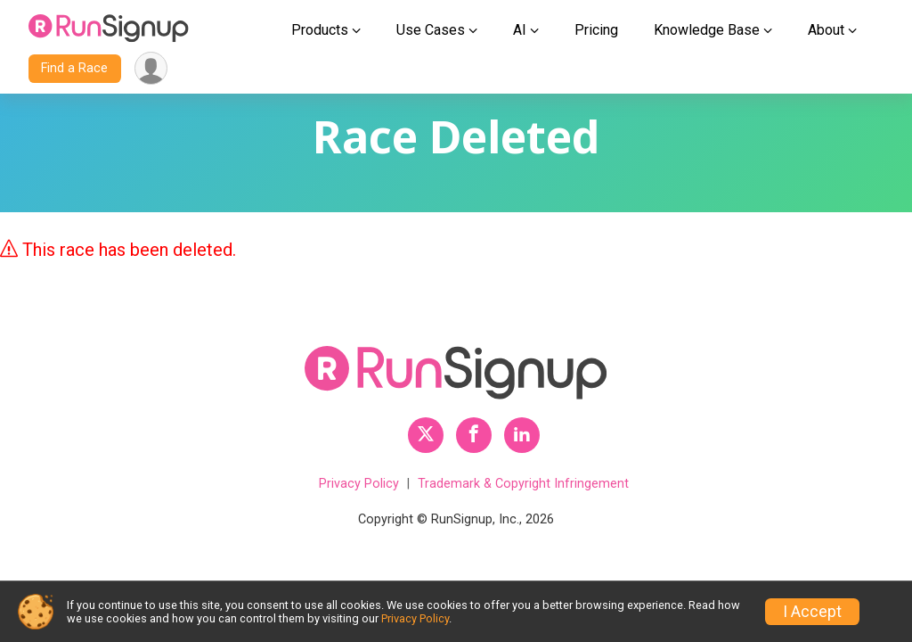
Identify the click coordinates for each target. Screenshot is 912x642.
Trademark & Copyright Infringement (523, 483)
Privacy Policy (359, 483)
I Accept (812, 612)
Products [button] (319, 29)
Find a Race (74, 68)
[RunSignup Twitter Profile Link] (426, 435)
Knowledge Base (707, 29)
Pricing (596, 29)
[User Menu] (150, 68)
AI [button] (519, 29)
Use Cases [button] (430, 29)
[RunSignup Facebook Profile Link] (474, 435)
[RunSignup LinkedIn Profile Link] (522, 435)
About (826, 29)
